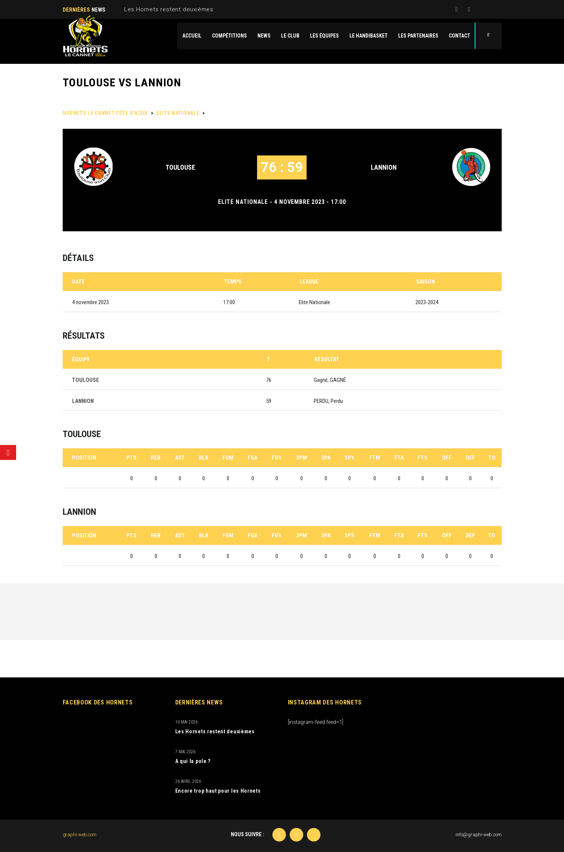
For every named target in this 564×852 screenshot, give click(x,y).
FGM (228, 457)
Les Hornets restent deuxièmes (169, 9)
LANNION (384, 167)
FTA (399, 457)
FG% (277, 457)
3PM (301, 457)
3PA (326, 457)
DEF (470, 457)
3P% (349, 457)
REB (156, 457)
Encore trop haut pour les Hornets (218, 791)
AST (180, 457)
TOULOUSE (180, 167)
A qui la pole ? (193, 761)
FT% (423, 457)
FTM (374, 457)
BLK (203, 457)
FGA (252, 457)
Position (84, 457)
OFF (447, 457)
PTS (131, 457)
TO (491, 457)
